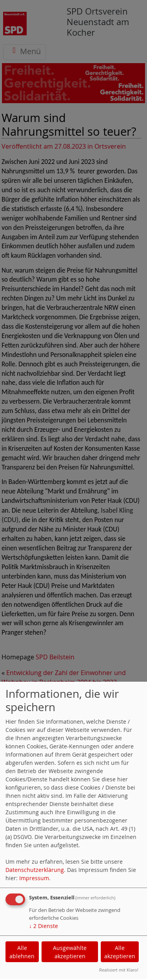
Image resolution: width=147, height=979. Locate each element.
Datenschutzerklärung (34, 869)
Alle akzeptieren (119, 952)
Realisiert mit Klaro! (118, 970)
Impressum (34, 878)
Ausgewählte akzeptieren (70, 952)
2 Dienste (43, 926)
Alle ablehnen (21, 952)
